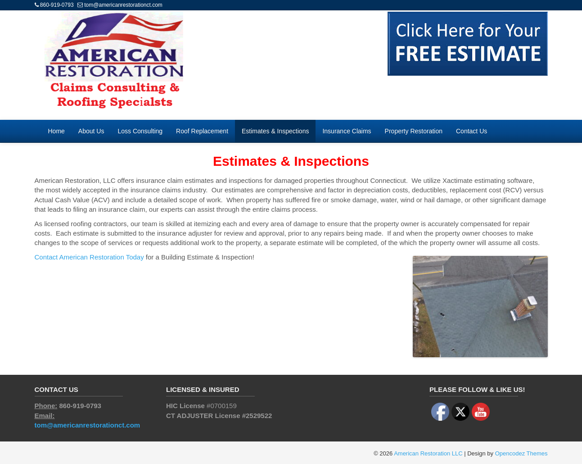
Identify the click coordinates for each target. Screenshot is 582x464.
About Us (91, 131)
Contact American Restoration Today (89, 257)
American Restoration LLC (428, 453)
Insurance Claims (346, 131)
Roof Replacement (202, 131)
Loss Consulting (139, 131)
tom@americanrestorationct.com (123, 5)
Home (56, 131)
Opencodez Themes (521, 453)
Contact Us (471, 131)
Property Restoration (413, 131)
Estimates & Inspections (275, 131)
